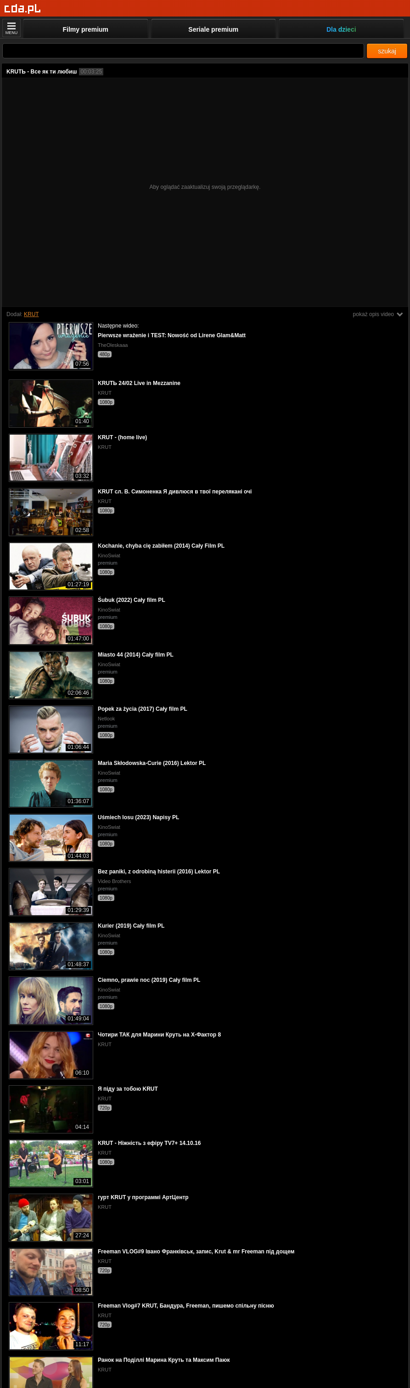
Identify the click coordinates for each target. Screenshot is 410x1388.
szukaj (387, 51)
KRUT (31, 314)
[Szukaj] (183, 50)
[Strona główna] (23, 9)
